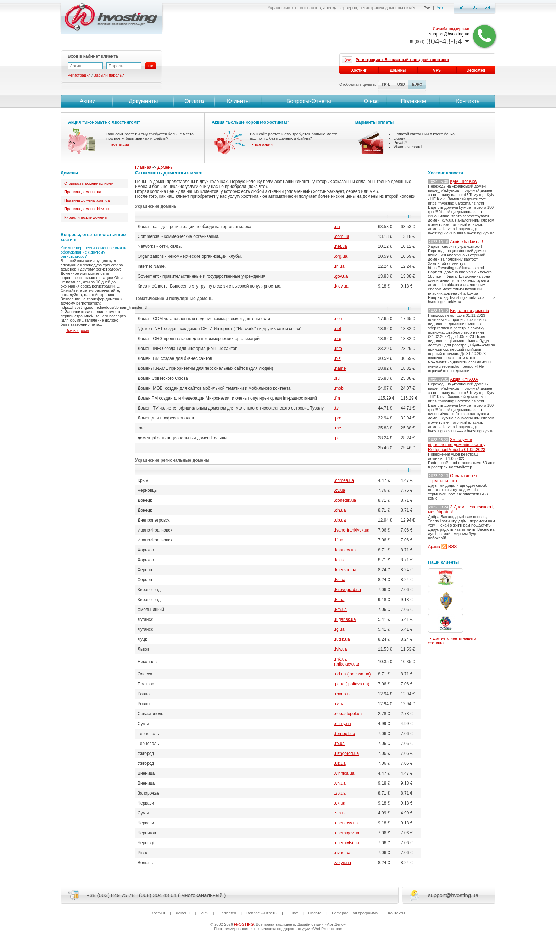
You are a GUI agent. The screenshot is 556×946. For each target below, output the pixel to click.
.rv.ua (339, 703)
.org (337, 338)
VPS (437, 70)
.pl (336, 437)
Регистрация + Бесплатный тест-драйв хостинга (402, 59)
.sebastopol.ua (348, 713)
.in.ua (339, 266)
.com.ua (341, 236)
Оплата (194, 101)
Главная (143, 167)
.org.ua (340, 256)
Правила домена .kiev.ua (86, 209)
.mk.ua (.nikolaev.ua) (346, 662)
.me (337, 427)
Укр (440, 8)
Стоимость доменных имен (88, 183)
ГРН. (386, 85)
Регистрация (79, 75)
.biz (337, 358)
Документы (143, 101)
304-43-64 (437, 41)
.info (338, 348)
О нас (371, 101)
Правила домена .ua (82, 192)
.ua (337, 226)
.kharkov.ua (345, 549)
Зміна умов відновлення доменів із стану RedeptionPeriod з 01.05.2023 (456, 444)
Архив (434, 546)
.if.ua (338, 540)
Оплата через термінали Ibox (452, 478)
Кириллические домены (85, 217)
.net (337, 328)
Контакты (468, 101)
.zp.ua (340, 793)
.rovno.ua (343, 693)
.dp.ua (340, 520)
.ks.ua (339, 579)
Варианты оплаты (374, 122)
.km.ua (340, 609)
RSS (452, 546)
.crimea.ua (344, 480)
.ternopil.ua (344, 733)
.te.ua (339, 743)
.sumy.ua (342, 723)
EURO (417, 85)
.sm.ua (340, 813)
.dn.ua (340, 510)
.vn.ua (340, 783)
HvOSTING (244, 924)
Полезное (413, 101)
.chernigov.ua (346, 832)
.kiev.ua (341, 286)
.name (340, 368)
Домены (165, 167)
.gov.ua (341, 276)
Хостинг (358, 70)
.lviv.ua (340, 649)
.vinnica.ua (344, 773)
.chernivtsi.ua (346, 842)
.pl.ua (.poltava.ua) (351, 683)
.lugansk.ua (345, 619)
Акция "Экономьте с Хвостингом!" (104, 122)
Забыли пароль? (109, 75)
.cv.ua (339, 490)
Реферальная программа (355, 913)
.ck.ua (339, 803)
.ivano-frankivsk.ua (351, 530)
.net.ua (340, 246)
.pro (337, 418)
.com (338, 318)
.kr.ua (339, 599)
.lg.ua (339, 629)
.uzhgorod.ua (346, 753)
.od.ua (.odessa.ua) (352, 674)
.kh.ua (340, 559)
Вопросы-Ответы (309, 101)
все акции (120, 144)
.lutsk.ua (342, 639)
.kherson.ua (345, 569)
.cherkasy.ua (346, 822)
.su (337, 378)
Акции (86, 101)
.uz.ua (340, 763)
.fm (337, 398)
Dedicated (476, 70)
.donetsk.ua (345, 500)
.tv (336, 408)
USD (401, 85)
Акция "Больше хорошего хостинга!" (250, 122)
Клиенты (238, 101)
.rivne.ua (342, 852)
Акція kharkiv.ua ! (466, 241)
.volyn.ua (342, 862)
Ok (150, 66)
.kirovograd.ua (347, 589)
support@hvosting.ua (449, 34)
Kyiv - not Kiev (463, 181)
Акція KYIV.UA (464, 379)
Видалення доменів (469, 310)
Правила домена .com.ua (87, 200)
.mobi (339, 388)
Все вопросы (77, 330)
